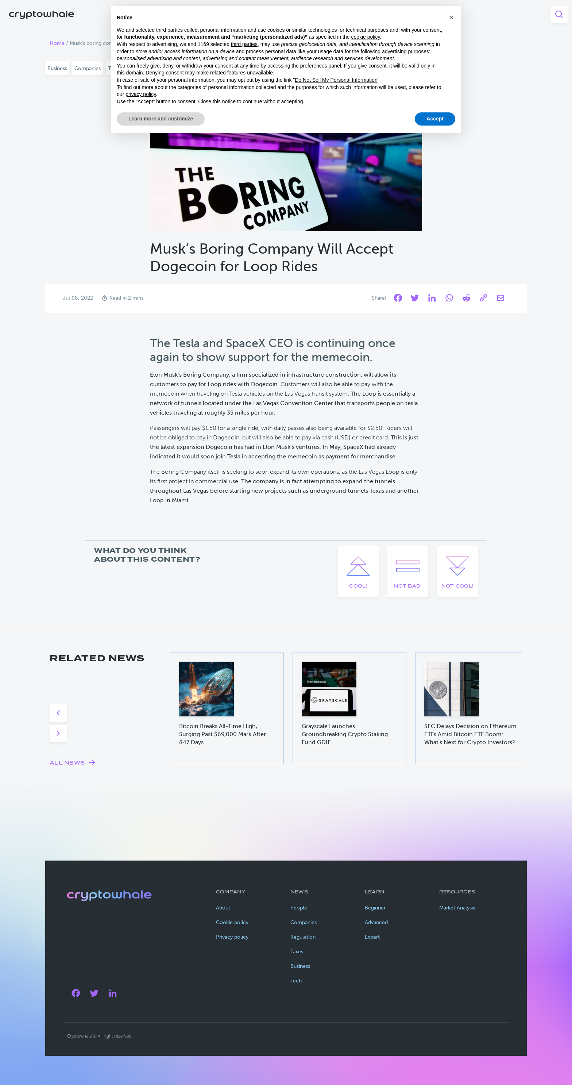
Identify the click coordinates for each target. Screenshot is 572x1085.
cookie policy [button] (365, 37)
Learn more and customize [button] (160, 119)
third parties (244, 44)
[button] (451, 17)
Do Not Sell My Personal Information (336, 80)
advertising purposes (405, 51)
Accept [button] (435, 119)
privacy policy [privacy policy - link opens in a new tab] (140, 94)
